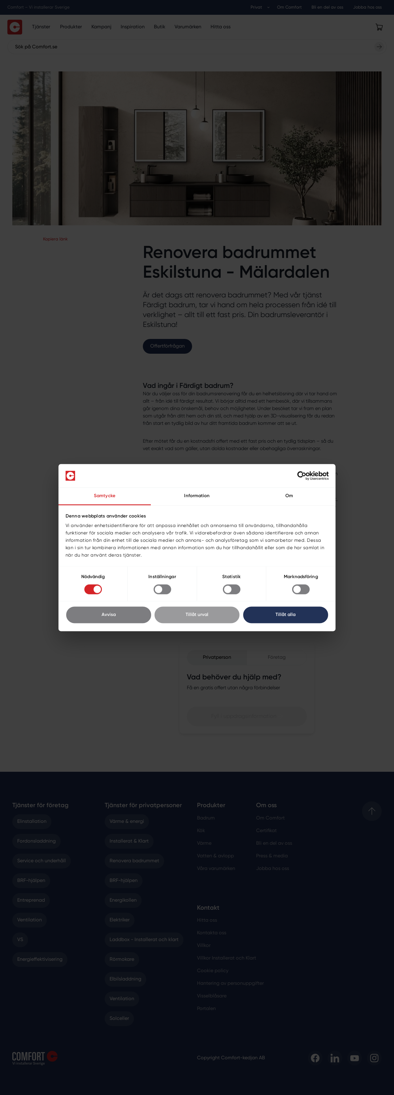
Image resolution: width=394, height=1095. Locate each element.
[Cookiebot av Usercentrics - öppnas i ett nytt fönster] (302, 475)
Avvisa (109, 615)
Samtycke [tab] (104, 496)
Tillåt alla (285, 615)
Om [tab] (289, 496)
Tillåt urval (197, 615)
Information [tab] (197, 496)
